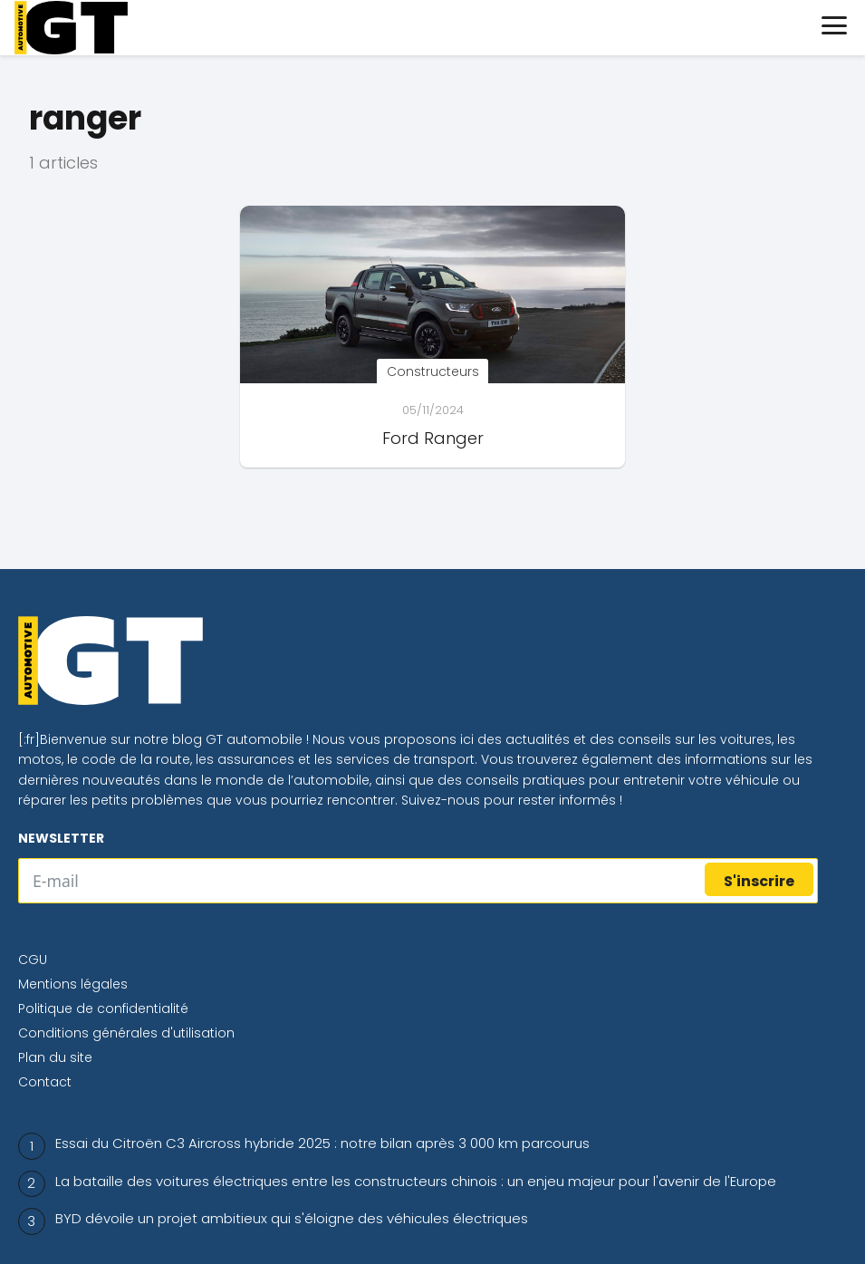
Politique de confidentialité (103, 1008)
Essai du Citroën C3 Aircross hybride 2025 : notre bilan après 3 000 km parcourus (322, 1143)
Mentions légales (73, 984)
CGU (32, 959)
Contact (45, 1082)
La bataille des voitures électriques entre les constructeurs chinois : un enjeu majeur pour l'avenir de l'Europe (415, 1181)
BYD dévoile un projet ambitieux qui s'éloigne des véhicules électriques (291, 1218)
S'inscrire (759, 881)
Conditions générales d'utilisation (126, 1033)
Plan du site (55, 1057)
